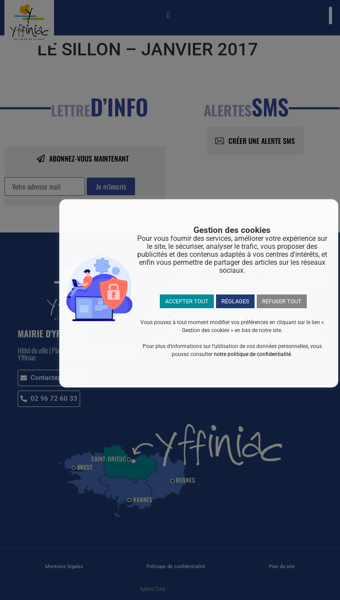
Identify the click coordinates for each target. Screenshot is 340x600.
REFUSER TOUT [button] (281, 301)
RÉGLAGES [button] (235, 301)
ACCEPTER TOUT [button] (187, 301)
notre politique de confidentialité (252, 354)
